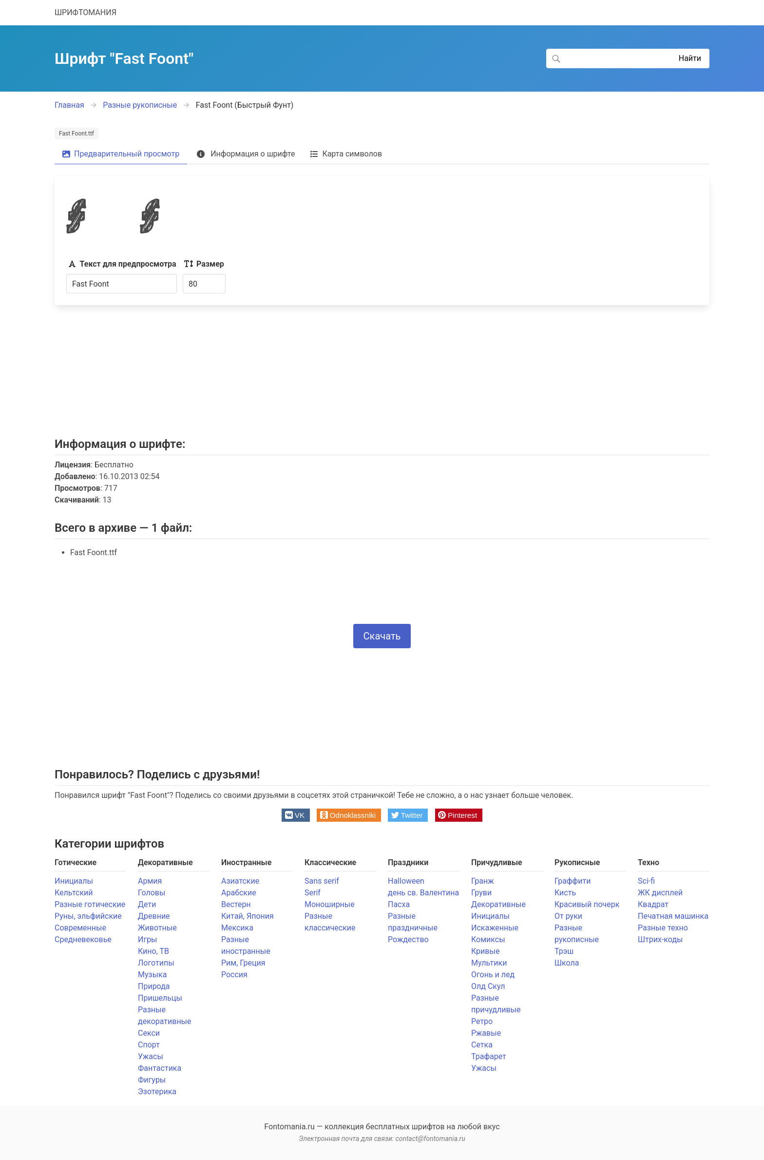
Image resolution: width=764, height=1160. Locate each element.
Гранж (482, 881)
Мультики (489, 962)
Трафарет (488, 1056)
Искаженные (494, 927)
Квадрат (653, 904)
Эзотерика (157, 1091)
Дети (147, 904)
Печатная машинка (673, 916)
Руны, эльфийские (88, 916)
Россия (234, 974)
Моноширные (330, 904)
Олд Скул (488, 986)
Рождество (408, 939)
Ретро (482, 1021)
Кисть (565, 892)
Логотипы (156, 962)
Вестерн (236, 904)
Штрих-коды (660, 939)
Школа (566, 962)
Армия (150, 881)
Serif (313, 892)
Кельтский (74, 892)
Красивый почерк (586, 904)
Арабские (238, 892)
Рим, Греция (243, 962)
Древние (154, 916)
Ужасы (150, 1056)
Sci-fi (646, 881)
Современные (80, 927)
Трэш (563, 951)
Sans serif (322, 881)
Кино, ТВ (153, 951)
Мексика (237, 927)
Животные (157, 927)
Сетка (482, 1044)
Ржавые (486, 1033)
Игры (147, 939)
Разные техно (663, 927)
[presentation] (382, 593)
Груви (481, 892)
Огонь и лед (493, 974)
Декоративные (498, 904)
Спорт (149, 1044)
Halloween (406, 881)
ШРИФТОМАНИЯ (85, 12)
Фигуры (152, 1079)
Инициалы (74, 881)
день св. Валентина (423, 892)
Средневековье (83, 939)
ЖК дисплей (660, 892)
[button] (295, 815)
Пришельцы (160, 998)
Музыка (152, 974)
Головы (151, 892)
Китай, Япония (247, 916)
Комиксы (488, 939)
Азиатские (240, 881)
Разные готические (90, 904)
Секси (149, 1033)
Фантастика (159, 1068)
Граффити (572, 881)
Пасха (399, 904)
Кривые (485, 951)
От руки (568, 916)
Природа (154, 986)
